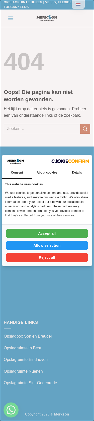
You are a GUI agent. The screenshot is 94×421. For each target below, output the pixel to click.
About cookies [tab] (47, 172)
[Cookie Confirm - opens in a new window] (70, 161)
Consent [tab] (17, 172)
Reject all (47, 257)
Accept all (47, 233)
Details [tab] (77, 172)
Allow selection (46, 245)
